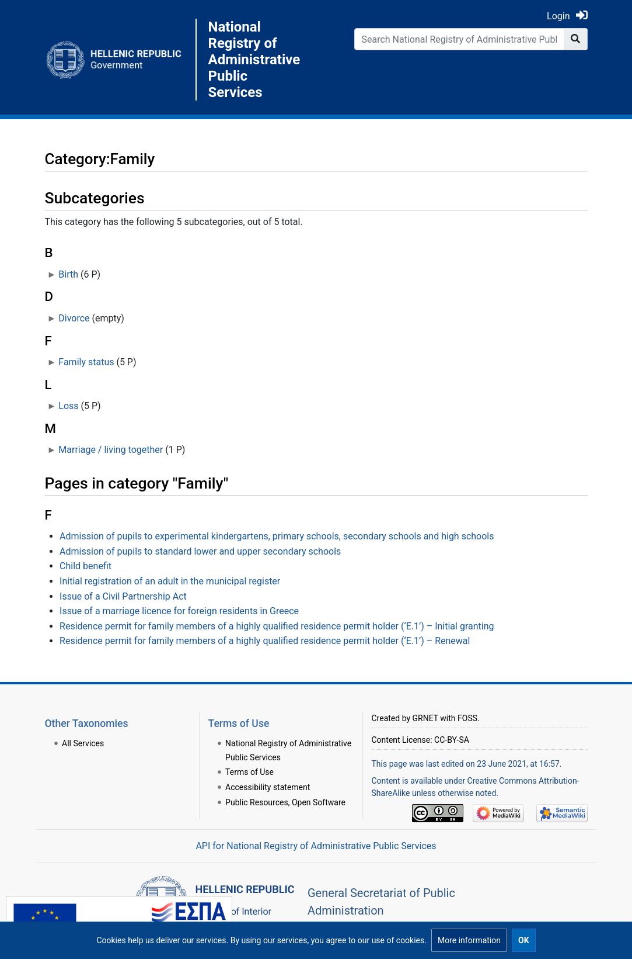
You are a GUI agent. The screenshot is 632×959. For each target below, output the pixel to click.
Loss (68, 405)
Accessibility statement (267, 787)
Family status (86, 362)
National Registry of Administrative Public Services (252, 60)
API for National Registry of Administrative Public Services (315, 845)
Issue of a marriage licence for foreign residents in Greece (179, 611)
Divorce (73, 318)
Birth (68, 274)
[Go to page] (576, 39)
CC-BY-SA (451, 740)
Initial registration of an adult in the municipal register (170, 581)
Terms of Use (249, 772)
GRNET (425, 718)
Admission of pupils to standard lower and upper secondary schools (200, 551)
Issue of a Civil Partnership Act (123, 596)
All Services (83, 743)
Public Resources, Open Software (285, 802)
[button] (469, 940)
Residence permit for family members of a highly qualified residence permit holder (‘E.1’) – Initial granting (277, 626)
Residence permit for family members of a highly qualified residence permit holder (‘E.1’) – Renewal (265, 640)
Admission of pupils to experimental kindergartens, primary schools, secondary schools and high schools (277, 536)
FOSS (467, 718)
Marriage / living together (110, 449)
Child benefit (85, 566)
